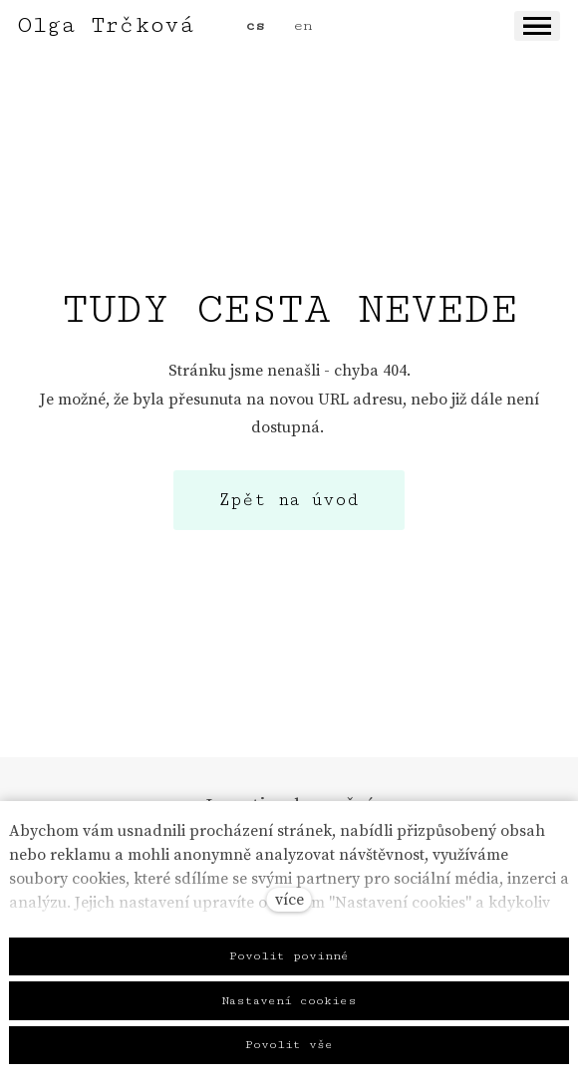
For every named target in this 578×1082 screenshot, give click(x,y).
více (289, 900)
